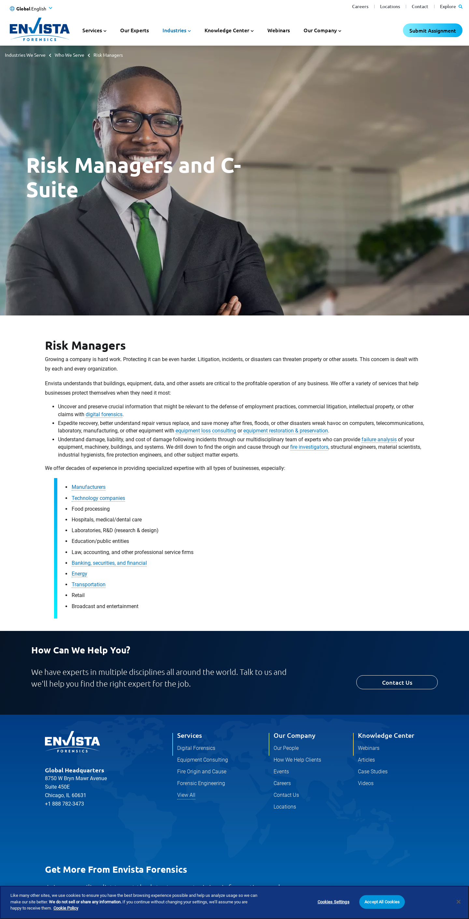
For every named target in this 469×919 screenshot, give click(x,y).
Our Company (294, 735)
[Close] (458, 902)
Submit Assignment (432, 30)
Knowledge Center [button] (227, 30)
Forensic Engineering (201, 783)
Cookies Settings (333, 901)
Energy (79, 574)
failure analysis (379, 439)
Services (189, 735)
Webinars (278, 30)
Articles (366, 760)
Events (281, 771)
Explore (451, 6)
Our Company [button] (320, 30)
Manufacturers (89, 487)
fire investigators (309, 447)
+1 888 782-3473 (64, 804)
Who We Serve (69, 55)
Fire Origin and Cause (201, 771)
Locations (390, 6)
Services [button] (92, 30)
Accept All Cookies (382, 901)
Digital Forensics (196, 748)
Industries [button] (174, 30)
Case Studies (373, 771)
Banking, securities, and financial (109, 563)
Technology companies (98, 498)
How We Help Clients (297, 760)
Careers (360, 6)
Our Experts (134, 30)
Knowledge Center (386, 735)
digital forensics (104, 414)
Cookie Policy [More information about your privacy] (65, 908)
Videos (366, 783)
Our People (286, 748)
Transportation (89, 584)
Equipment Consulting (202, 760)
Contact (420, 6)
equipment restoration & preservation (285, 431)
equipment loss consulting (206, 431)
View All (186, 795)
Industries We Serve (25, 55)
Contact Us (397, 682)
